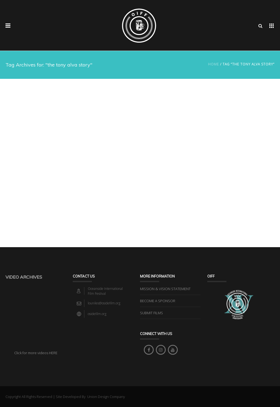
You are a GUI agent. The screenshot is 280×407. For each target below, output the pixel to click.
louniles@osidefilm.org (104, 303)
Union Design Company (105, 396)
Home (213, 64)
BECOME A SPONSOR (157, 300)
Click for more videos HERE (35, 352)
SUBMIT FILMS (151, 312)
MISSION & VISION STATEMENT (165, 288)
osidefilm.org (97, 313)
